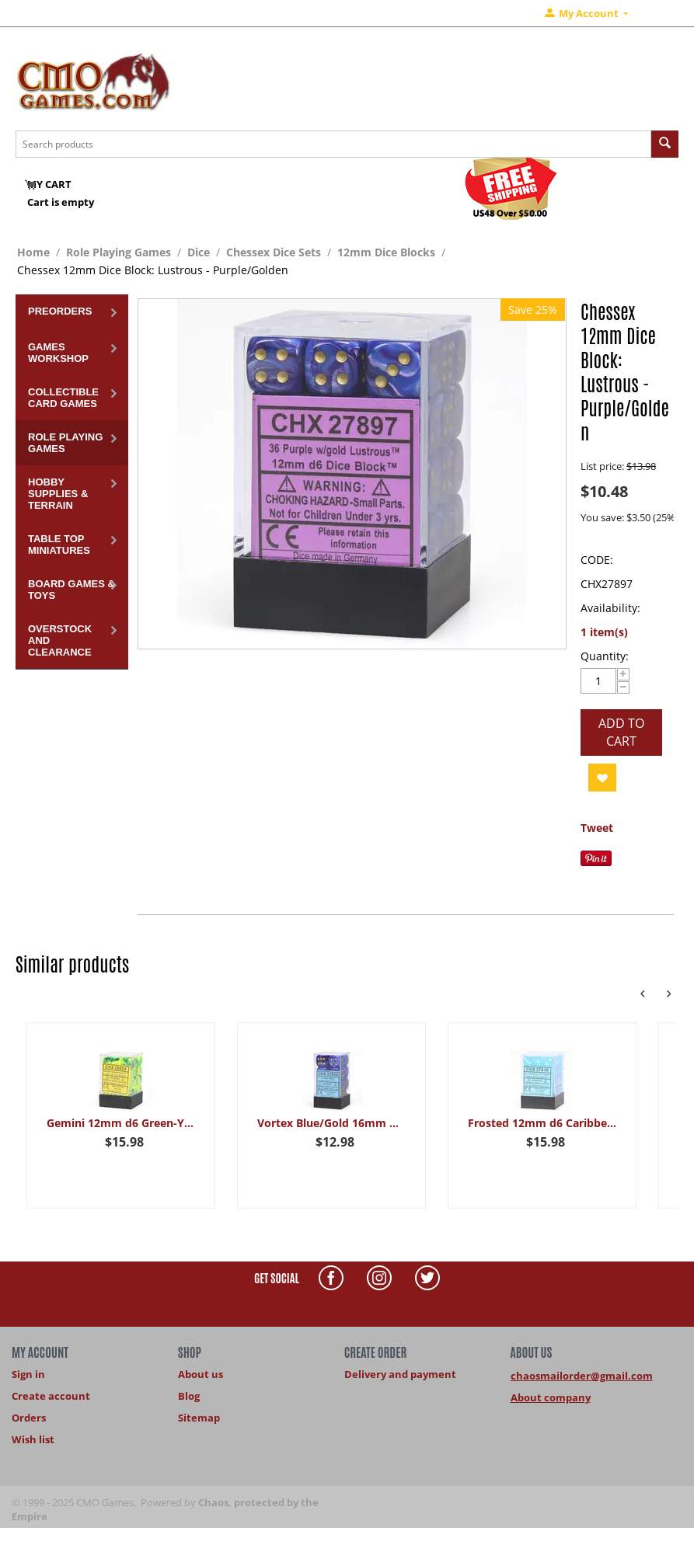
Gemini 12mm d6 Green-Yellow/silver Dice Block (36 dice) (121, 1122)
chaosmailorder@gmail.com (582, 1376)
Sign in (28, 1374)
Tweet (597, 827)
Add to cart (621, 732)
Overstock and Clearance (60, 640)
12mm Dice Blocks (386, 252)
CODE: (597, 559)
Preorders (60, 311)
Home (33, 252)
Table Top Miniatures (59, 544)
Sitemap (199, 1418)
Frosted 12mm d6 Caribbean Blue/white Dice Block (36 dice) (542, 1122)
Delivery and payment (400, 1374)
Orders (29, 1418)
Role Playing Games (118, 252)
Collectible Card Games (63, 397)
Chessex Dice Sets (273, 252)
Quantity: (605, 656)
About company (551, 1397)
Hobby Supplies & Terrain (58, 493)
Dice (198, 252)
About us (200, 1374)
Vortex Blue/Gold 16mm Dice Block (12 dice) (331, 1122)
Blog (189, 1396)
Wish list (33, 1439)
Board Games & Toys (71, 589)
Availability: (610, 607)
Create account (51, 1396)
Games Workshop (58, 352)
